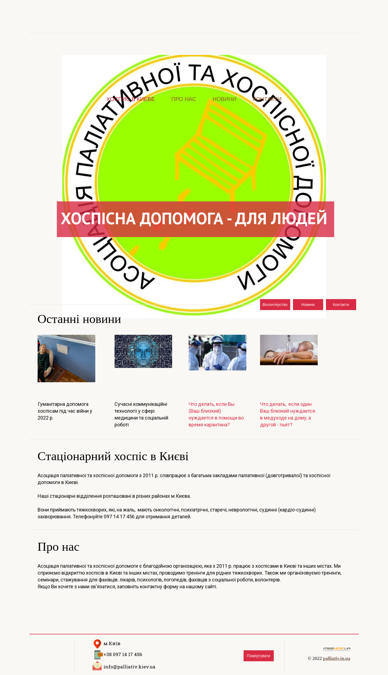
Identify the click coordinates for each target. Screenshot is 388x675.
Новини (224, 99)
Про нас (183, 99)
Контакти (267, 99)
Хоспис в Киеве (131, 99)
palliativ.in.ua (336, 658)
